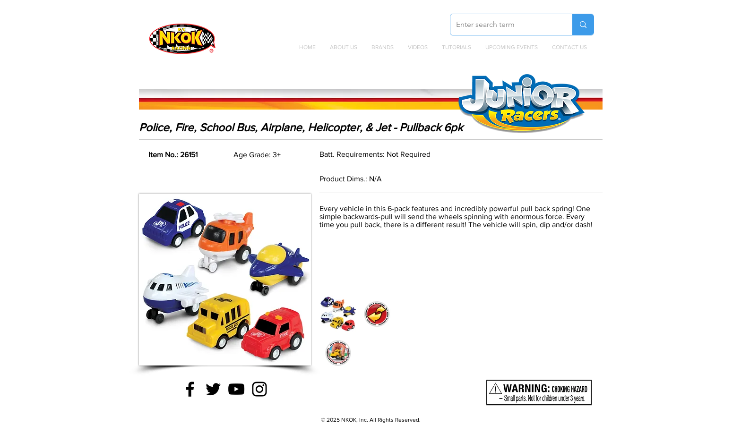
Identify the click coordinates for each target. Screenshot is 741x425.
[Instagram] (259, 389)
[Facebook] (190, 389)
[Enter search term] (504, 24)
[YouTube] (236, 389)
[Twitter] (213, 389)
